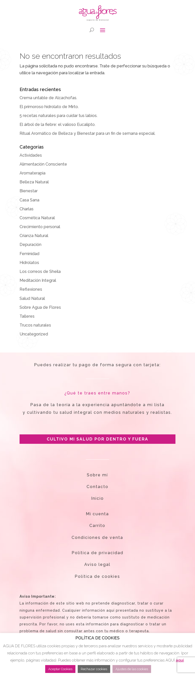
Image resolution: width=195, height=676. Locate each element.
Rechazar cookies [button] (94, 669)
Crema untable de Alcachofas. (48, 97)
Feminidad (29, 253)
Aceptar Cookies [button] (60, 669)
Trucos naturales (35, 325)
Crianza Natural (34, 235)
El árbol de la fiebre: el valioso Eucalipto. (57, 124)
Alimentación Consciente (43, 164)
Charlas (27, 209)
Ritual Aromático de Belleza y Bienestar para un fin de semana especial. (87, 133)
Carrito (97, 525)
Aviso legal (97, 564)
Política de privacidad (97, 552)
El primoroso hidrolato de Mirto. (49, 106)
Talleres (27, 316)
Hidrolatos (29, 262)
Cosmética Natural (37, 217)
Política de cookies (97, 576)
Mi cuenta (97, 513)
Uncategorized (34, 334)
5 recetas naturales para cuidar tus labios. (59, 115)
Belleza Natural (34, 182)
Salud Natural (32, 298)
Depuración (30, 244)
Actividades (31, 155)
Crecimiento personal (40, 226)
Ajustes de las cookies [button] (132, 669)
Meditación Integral (38, 280)
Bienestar (29, 190)
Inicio (97, 498)
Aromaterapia (32, 173)
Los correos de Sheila (40, 271)
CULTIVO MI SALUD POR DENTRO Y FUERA (97, 439)
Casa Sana (29, 200)
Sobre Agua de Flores (40, 307)
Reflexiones (31, 289)
